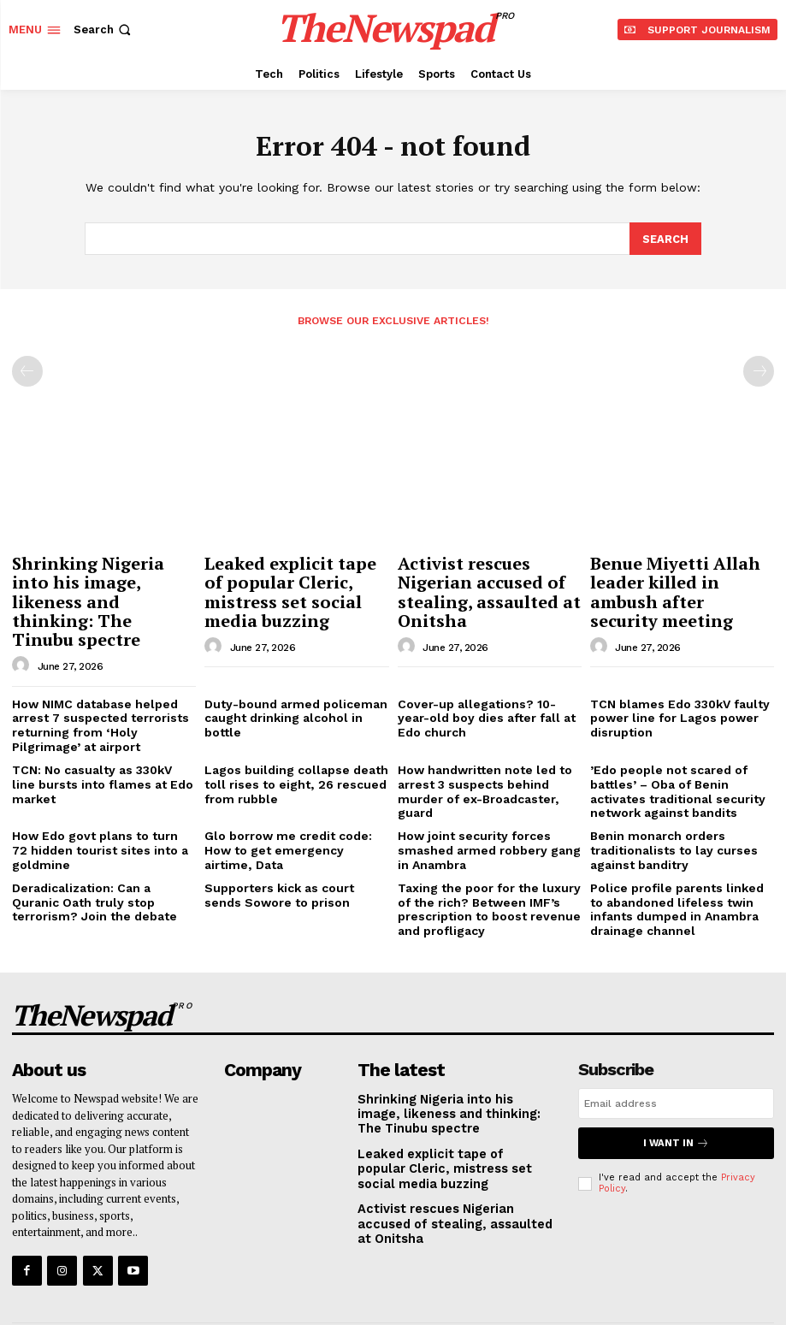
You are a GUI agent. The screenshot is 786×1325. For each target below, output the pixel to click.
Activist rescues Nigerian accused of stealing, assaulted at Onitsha (487, 576)
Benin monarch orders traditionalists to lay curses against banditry (667, 808)
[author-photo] (23, 633)
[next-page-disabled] (758, 370)
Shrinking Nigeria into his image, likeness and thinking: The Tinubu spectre (96, 584)
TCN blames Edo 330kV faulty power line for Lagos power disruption (673, 684)
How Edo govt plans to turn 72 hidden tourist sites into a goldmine (96, 808)
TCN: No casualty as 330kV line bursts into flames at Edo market (104, 739)
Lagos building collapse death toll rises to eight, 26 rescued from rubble (288, 746)
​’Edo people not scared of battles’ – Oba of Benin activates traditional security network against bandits (680, 752)
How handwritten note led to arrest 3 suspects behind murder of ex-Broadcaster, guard (477, 752)
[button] (104, 29)
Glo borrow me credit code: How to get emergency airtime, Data (295, 802)
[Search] (665, 238)
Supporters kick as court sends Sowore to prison (292, 850)
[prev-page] (27, 370)
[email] (676, 1052)
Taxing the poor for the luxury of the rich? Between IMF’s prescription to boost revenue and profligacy (488, 863)
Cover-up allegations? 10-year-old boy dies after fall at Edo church (485, 684)
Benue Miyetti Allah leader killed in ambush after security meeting (675, 576)
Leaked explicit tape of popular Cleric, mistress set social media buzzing (293, 576)
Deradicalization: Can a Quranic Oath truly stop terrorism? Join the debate (102, 856)
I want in (675, 1091)
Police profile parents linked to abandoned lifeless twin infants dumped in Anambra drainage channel (678, 863)
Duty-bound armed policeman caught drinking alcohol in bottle (295, 678)
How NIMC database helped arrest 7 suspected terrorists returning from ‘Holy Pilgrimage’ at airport (100, 691)
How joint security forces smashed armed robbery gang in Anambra (489, 808)
